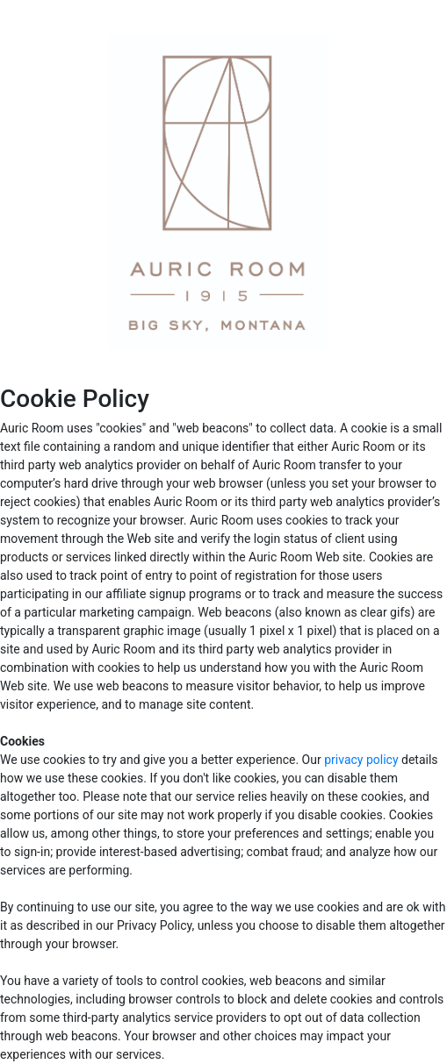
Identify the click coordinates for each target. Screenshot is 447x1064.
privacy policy (361, 760)
